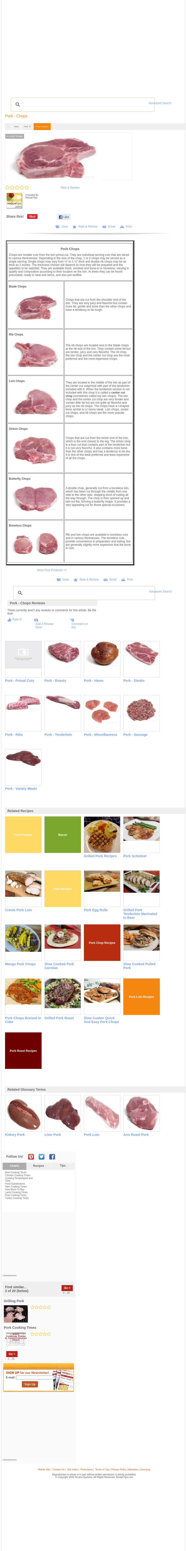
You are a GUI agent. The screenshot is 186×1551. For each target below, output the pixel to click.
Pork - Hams (94, 681)
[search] (82, 105)
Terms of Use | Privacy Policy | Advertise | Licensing (122, 1469)
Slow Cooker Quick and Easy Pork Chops (101, 1020)
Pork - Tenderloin (58, 735)
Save (64, 226)
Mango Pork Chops (20, 964)
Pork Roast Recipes (23, 1051)
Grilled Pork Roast (59, 1018)
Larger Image (14, 136)
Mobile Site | (44, 1469)
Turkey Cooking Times (17, 1198)
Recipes (38, 1166)
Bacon (62, 835)
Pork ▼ (27, 127)
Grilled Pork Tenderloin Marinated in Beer (140, 914)
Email (111, 226)
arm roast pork (136, 1135)
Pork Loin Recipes (141, 997)
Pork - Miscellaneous (100, 735)
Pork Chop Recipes (102, 943)
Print (129, 226)
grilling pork (14, 1301)
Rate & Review (70, 187)
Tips (63, 1165)
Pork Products (42, 127)
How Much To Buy (14, 1189)
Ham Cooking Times (16, 1186)
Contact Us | (59, 1469)
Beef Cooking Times (16, 1172)
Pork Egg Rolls (96, 910)
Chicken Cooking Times (17, 1175)
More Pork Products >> (52, 570)
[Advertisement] (39, 1244)
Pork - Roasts (55, 681)
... (8, 127)
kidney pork (15, 1135)
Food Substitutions (15, 1183)
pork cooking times (20, 1327)
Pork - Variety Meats (21, 788)
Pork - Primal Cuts (19, 681)
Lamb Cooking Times (16, 1192)
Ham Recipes (63, 889)
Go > (67, 1288)
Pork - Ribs (14, 735)
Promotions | (87, 1469)
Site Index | (73, 1469)
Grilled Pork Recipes (100, 856)
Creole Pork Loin (18, 910)
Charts (14, 1166)
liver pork (52, 1135)
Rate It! (17, 619)
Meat (16, 127)
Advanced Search (160, 103)
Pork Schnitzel (134, 856)
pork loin (91, 1135)
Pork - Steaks (134, 681)
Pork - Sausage (135, 735)
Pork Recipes (23, 835)
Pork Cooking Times (15, 1195)
